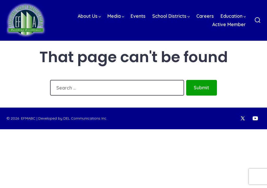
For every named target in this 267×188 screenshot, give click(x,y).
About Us (89, 16)
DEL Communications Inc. (85, 118)
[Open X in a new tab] (243, 118)
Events (138, 16)
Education (233, 16)
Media (115, 16)
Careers (205, 16)
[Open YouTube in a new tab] (255, 118)
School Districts (171, 16)
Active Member (229, 24)
